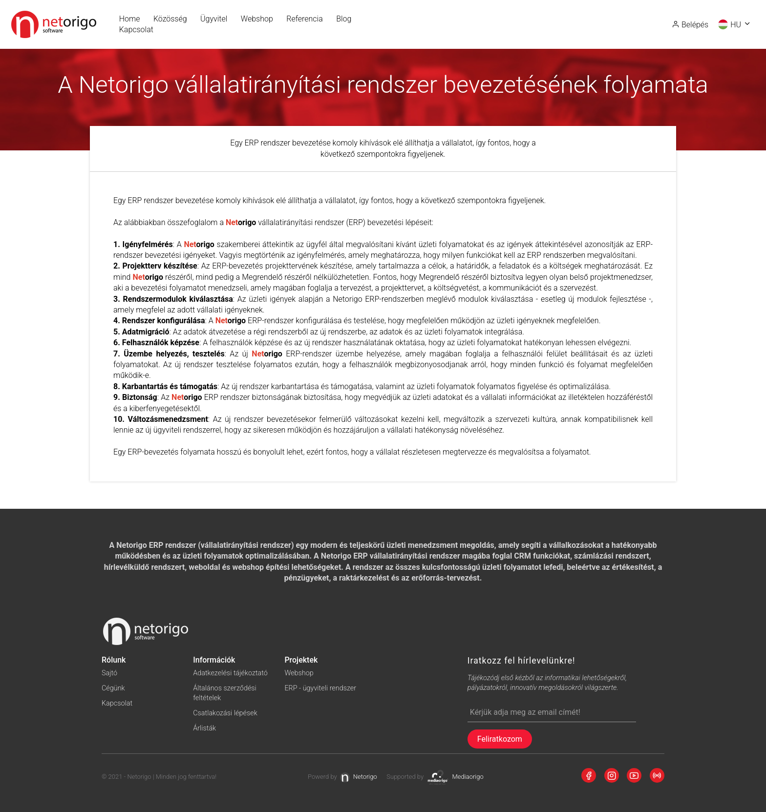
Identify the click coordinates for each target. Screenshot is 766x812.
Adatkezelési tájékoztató (230, 673)
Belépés (690, 24)
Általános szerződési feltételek (224, 693)
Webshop (257, 18)
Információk (214, 660)
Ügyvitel (213, 18)
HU (734, 25)
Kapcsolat (136, 29)
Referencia (304, 18)
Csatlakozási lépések (225, 713)
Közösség (170, 18)
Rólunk (114, 660)
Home (129, 18)
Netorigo (358, 777)
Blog (343, 18)
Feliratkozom (499, 739)
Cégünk (113, 688)
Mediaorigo (455, 777)
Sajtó (109, 673)
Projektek (301, 660)
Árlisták (204, 728)
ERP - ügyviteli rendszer (320, 688)
